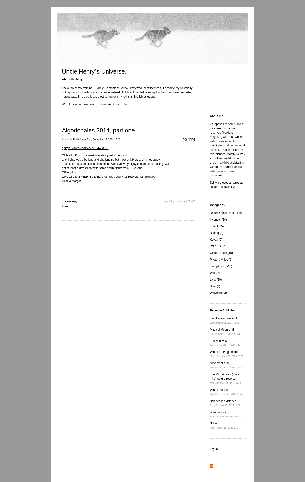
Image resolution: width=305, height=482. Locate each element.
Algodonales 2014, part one (98, 130)
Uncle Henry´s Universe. (94, 71)
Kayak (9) (216, 239)
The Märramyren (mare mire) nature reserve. (225, 378)
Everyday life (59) (221, 266)
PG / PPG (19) (219, 246)
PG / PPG (189, 139)
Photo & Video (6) (221, 259)
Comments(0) (69, 201)
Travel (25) (217, 226)
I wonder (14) (218, 219)
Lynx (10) (216, 279)
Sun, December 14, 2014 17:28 (103, 139)
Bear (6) (215, 286)
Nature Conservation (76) (226, 213)
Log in (214, 449)
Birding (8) (216, 233)
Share (65, 206)
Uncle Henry (79, 139)
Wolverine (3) (218, 293)
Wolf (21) (215, 273)
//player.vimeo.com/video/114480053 (85, 148)
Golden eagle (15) (221, 253)
